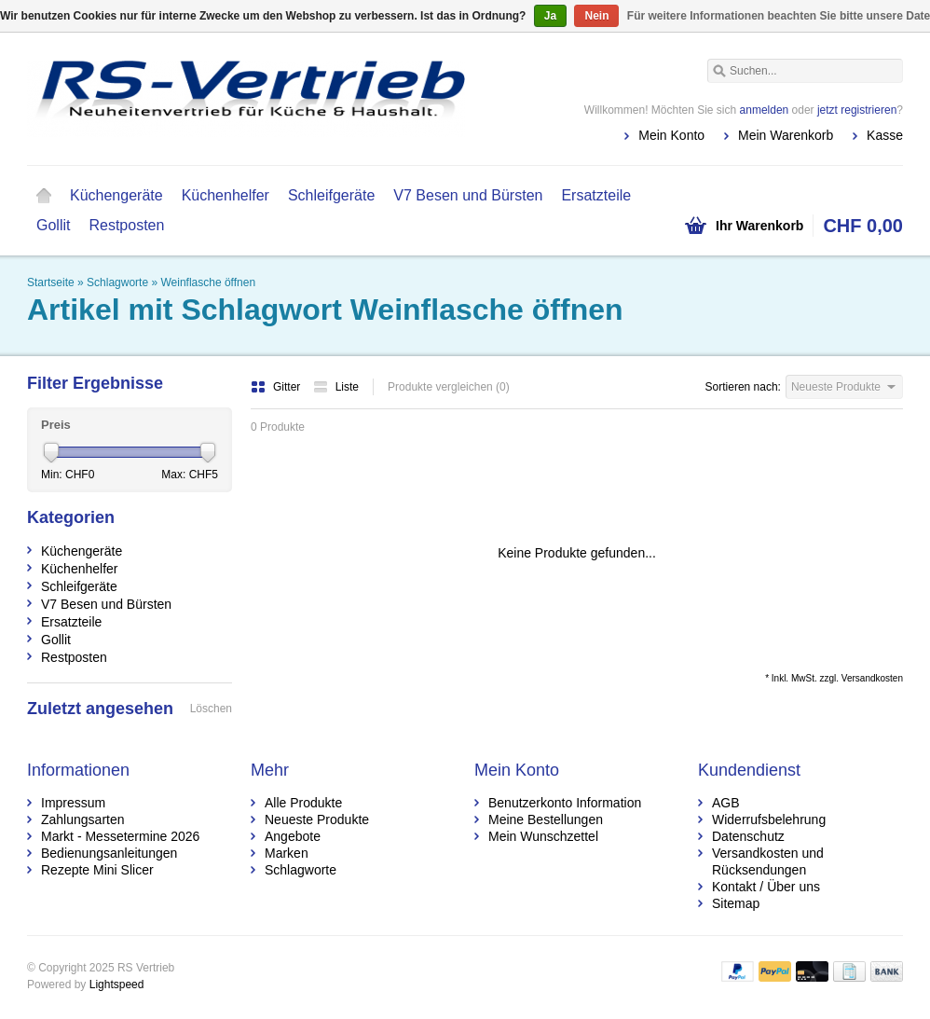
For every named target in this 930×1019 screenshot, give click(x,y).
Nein (596, 15)
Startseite (44, 196)
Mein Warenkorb (785, 135)
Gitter (277, 386)
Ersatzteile (596, 195)
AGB (726, 802)
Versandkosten (872, 678)
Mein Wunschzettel (543, 836)
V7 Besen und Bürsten (467, 195)
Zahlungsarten (83, 819)
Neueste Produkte (317, 819)
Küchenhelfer (225, 195)
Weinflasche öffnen (207, 282)
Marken (286, 853)
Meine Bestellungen (545, 819)
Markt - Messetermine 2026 (120, 836)
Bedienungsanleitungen (109, 853)
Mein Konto (671, 135)
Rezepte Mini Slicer (97, 869)
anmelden (764, 110)
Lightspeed (116, 984)
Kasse (885, 135)
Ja (550, 15)
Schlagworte (117, 282)
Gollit (53, 225)
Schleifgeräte (331, 195)
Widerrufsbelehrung (769, 819)
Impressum (73, 802)
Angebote (293, 836)
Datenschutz (748, 836)
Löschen (211, 708)
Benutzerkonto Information (564, 802)
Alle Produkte (303, 802)
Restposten (126, 225)
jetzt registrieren (856, 110)
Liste (336, 386)
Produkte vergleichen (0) (449, 386)
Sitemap (735, 903)
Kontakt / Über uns (766, 886)
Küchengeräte (116, 195)
